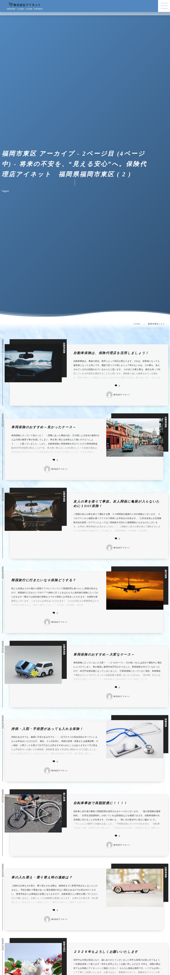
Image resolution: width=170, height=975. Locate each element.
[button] (164, 6)
